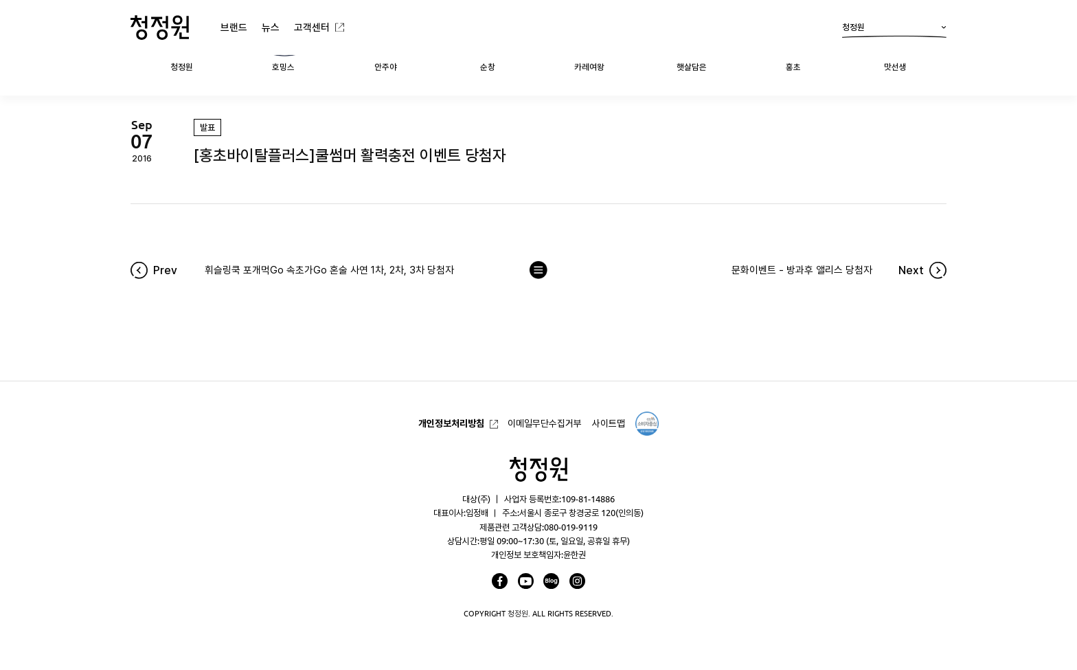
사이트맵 (608, 423)
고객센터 (312, 27)
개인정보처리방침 (451, 423)
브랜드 (233, 27)
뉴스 (271, 27)
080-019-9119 (571, 527)
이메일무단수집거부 (545, 423)
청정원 (894, 30)
